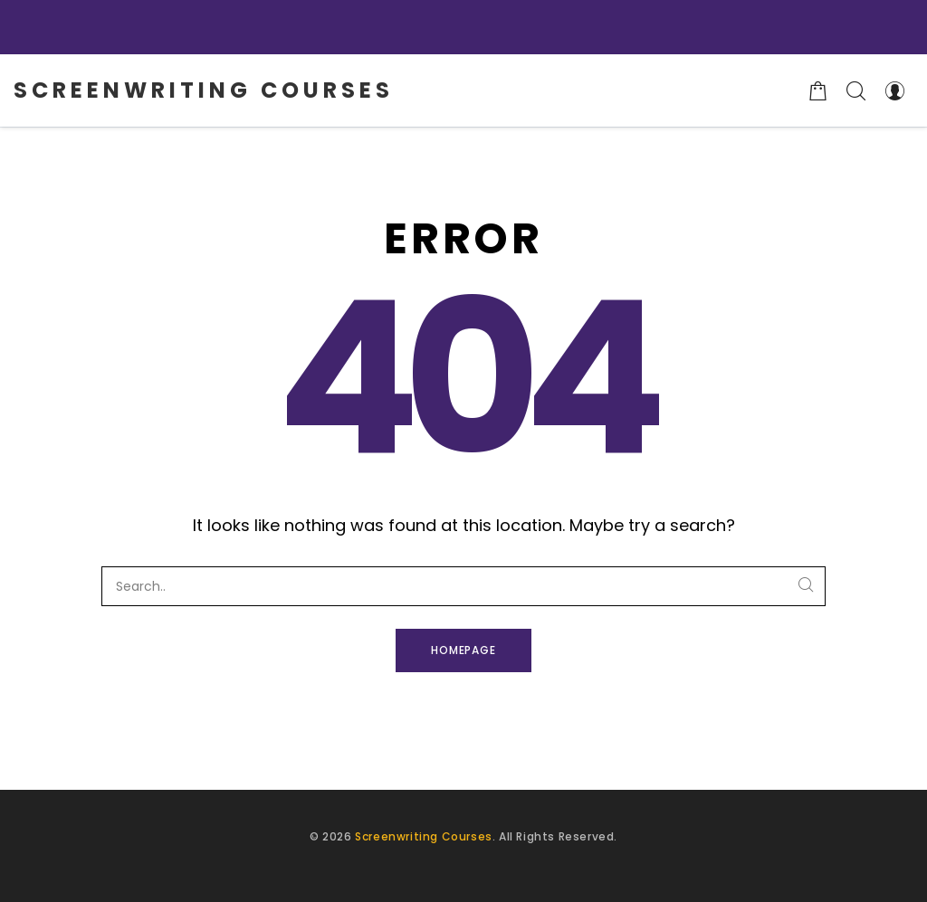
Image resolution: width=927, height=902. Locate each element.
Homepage (464, 650)
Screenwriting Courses (423, 836)
